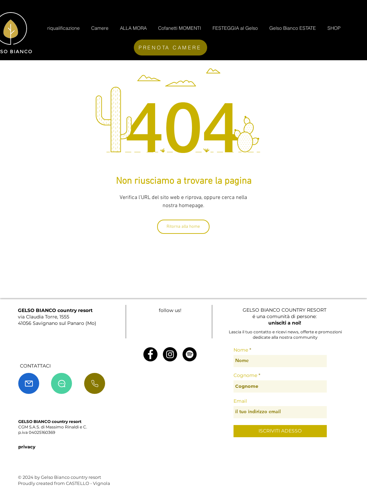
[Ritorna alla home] (183, 227)
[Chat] (61, 383)
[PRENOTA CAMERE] (170, 47)
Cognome (245, 375)
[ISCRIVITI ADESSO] (280, 431)
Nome (241, 350)
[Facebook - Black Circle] (150, 354)
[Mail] (28, 383)
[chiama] (94, 383)
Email (240, 401)
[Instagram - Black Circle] (170, 354)
